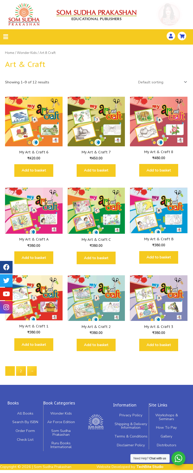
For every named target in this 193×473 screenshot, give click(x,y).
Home (9, 52)
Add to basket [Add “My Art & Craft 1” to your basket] (34, 347)
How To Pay (166, 431)
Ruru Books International (60, 449)
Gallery (166, 440)
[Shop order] (161, 82)
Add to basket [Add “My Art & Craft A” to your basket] (34, 259)
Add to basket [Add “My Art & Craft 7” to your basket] (96, 171)
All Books (25, 417)
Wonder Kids (27, 52)
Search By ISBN (25, 426)
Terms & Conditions (131, 440)
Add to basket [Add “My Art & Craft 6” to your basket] (34, 171)
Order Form (25, 434)
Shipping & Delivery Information (131, 429)
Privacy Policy (130, 419)
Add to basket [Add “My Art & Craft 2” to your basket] (96, 348)
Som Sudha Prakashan (61, 436)
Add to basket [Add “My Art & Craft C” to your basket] (96, 259)
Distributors (166, 449)
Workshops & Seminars (166, 421)
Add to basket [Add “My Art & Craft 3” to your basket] (159, 348)
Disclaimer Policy (131, 449)
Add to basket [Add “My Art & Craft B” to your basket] (159, 259)
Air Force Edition (61, 426)
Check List (25, 443)
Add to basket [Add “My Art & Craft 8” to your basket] (159, 170)
